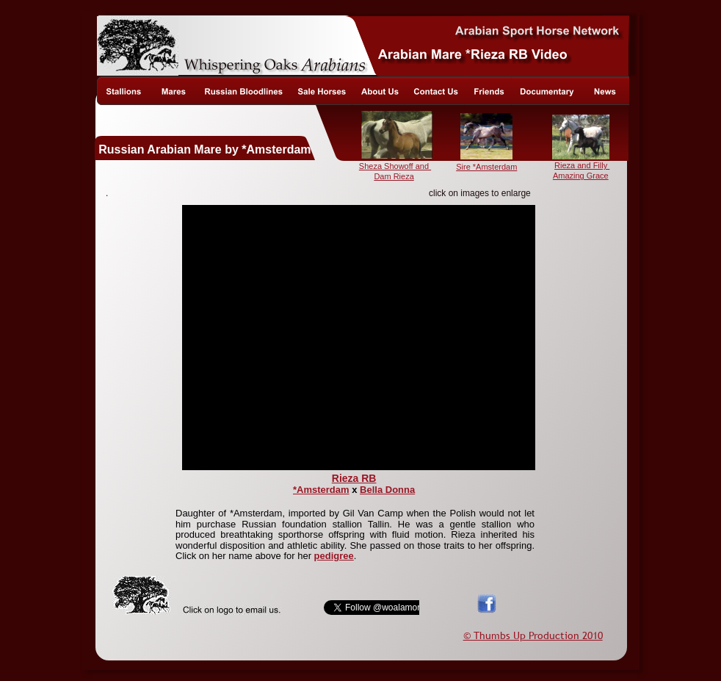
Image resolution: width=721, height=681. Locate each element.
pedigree (334, 555)
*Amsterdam (321, 489)
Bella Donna (387, 489)
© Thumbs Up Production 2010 (533, 635)
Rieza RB (354, 478)
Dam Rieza (393, 176)
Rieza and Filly (581, 165)
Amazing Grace (581, 175)
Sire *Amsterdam (486, 166)
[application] (358, 337)
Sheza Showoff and (395, 166)
